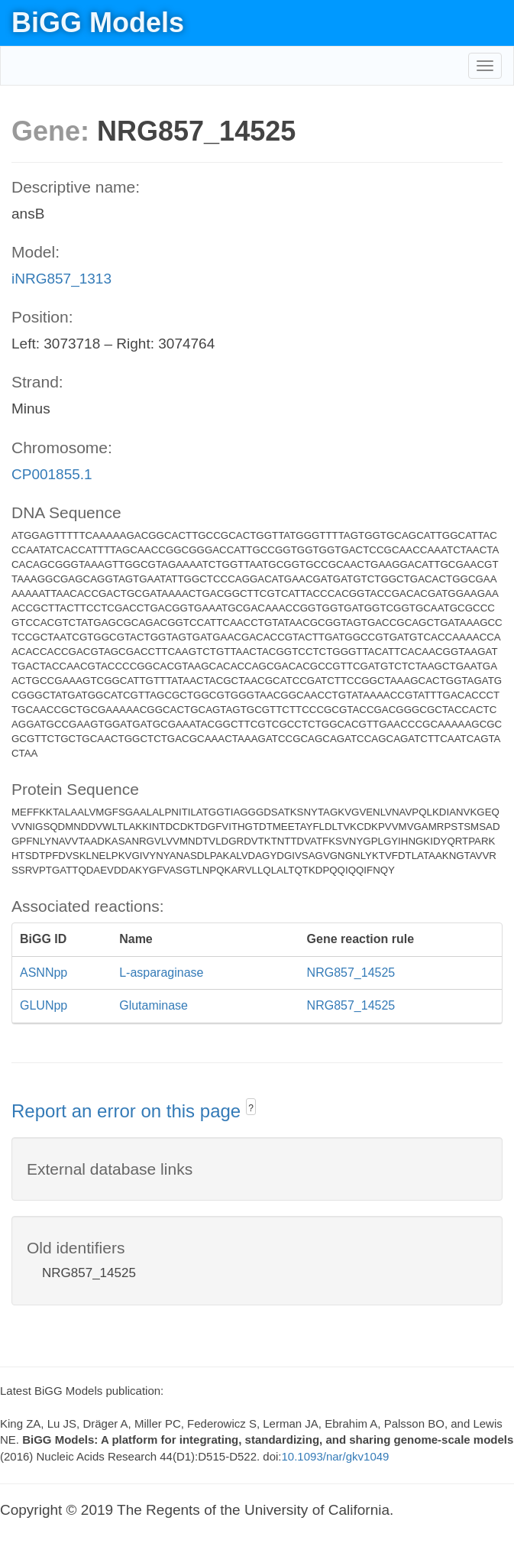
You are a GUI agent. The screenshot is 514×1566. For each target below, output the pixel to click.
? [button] (251, 1108)
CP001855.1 (51, 474)
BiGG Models (97, 22)
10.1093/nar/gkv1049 (336, 1456)
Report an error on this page (128, 1111)
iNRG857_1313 (61, 279)
